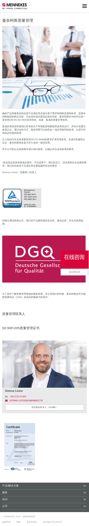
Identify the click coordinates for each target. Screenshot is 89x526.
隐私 (19, 522)
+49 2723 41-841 (18, 396)
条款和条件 (32, 522)
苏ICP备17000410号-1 (53, 522)
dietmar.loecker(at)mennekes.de (26, 400)
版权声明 (6, 522)
